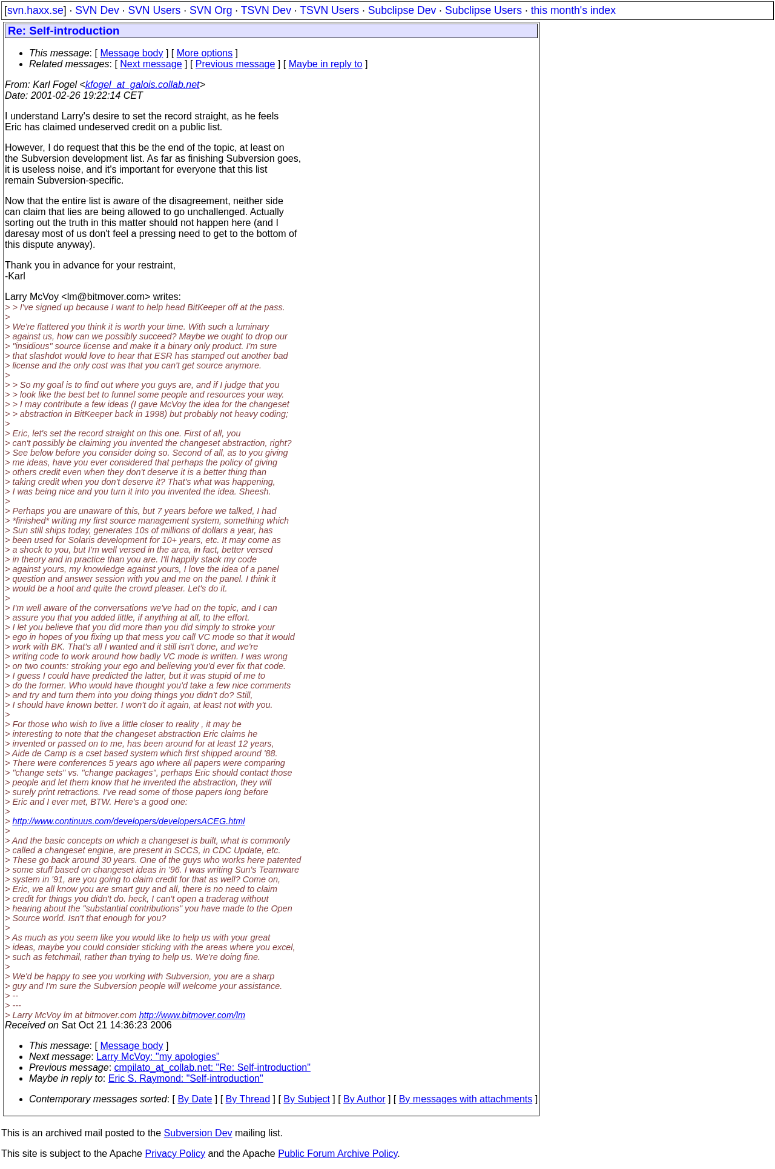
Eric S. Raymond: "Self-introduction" (185, 1078)
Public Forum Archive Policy (337, 1153)
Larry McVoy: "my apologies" (157, 1056)
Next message (151, 64)
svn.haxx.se (35, 10)
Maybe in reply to (326, 64)
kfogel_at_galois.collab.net (142, 84)
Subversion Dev (198, 1133)
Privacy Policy (175, 1153)
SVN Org (211, 10)
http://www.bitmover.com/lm (192, 1015)
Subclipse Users (483, 10)
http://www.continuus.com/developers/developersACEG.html (128, 821)
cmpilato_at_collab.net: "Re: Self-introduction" (212, 1067)
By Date (194, 1099)
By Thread (248, 1099)
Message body (131, 53)
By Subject (306, 1099)
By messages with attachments (466, 1099)
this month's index (573, 10)
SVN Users (154, 10)
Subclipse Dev (402, 10)
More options (205, 53)
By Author (364, 1099)
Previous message (235, 64)
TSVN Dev (266, 10)
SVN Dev (97, 10)
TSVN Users (329, 10)
